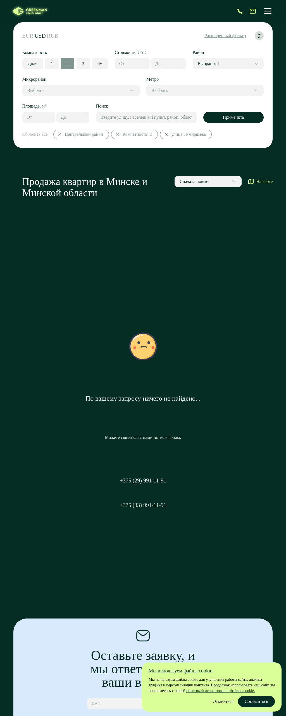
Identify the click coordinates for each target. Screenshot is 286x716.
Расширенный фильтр (225, 35)
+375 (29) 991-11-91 (143, 480)
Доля (32, 63)
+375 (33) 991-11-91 (143, 505)
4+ (100, 63)
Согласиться (256, 701)
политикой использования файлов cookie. (220, 691)
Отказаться (223, 701)
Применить (233, 117)
